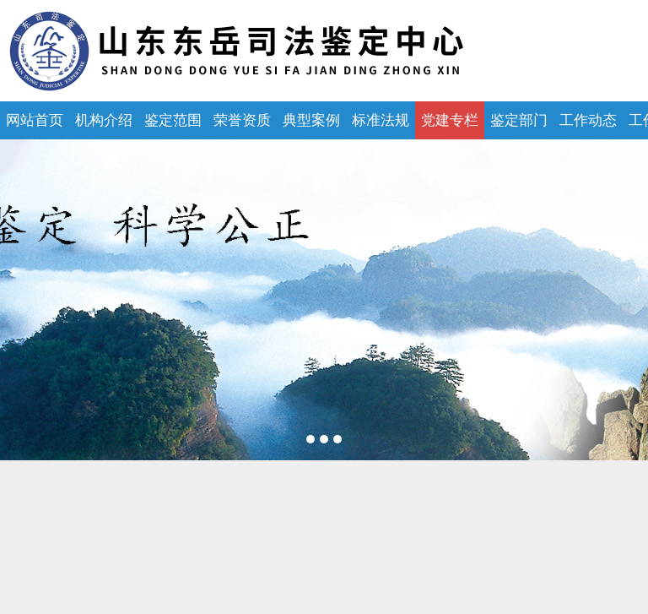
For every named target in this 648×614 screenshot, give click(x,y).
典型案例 (311, 120)
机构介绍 (103, 120)
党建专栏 (449, 120)
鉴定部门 (519, 120)
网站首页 (34, 120)
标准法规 (380, 120)
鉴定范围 (173, 120)
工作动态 (588, 120)
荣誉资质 (242, 120)
